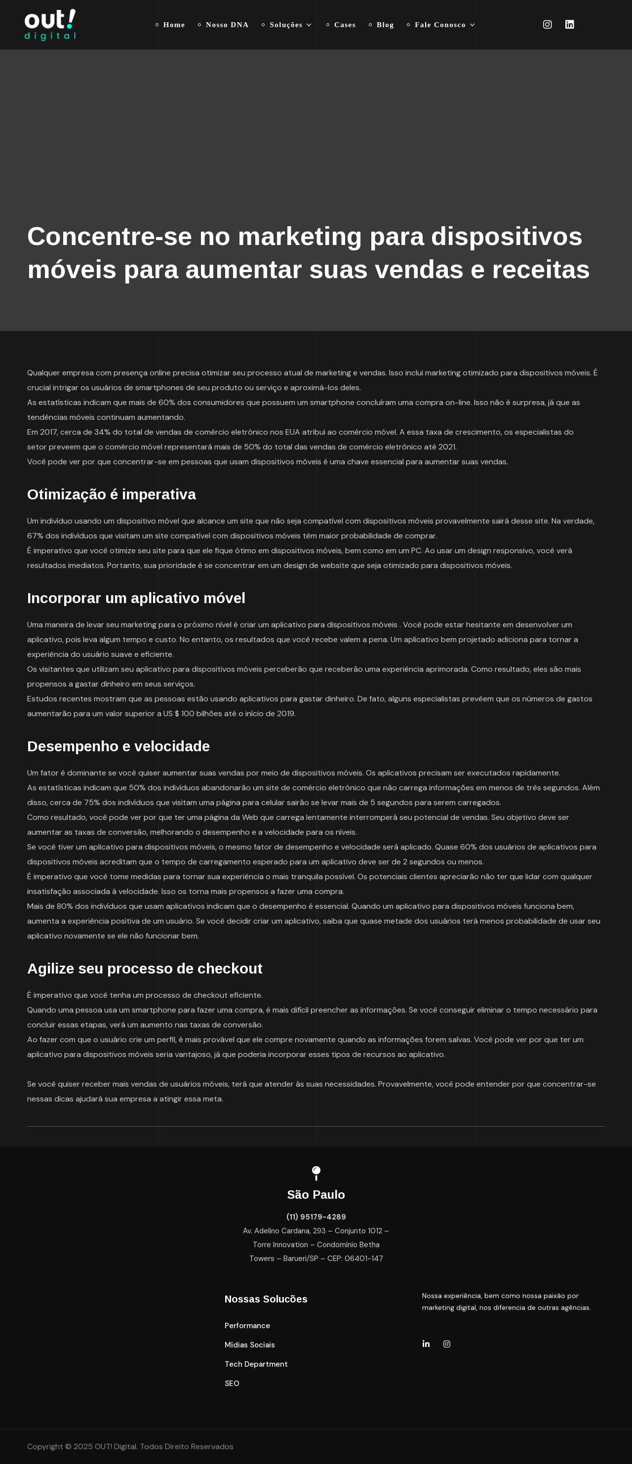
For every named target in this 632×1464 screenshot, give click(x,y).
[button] (247, 1326)
